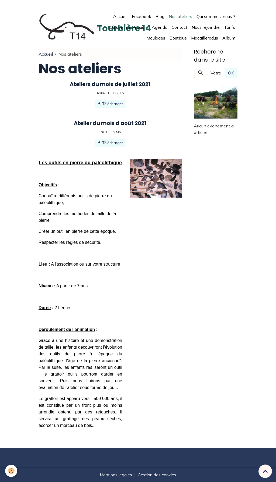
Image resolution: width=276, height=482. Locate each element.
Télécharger (110, 103)
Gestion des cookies (158, 474)
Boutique (178, 37)
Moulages (155, 37)
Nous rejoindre (206, 27)
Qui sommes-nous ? (215, 16)
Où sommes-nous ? (128, 27)
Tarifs (229, 27)
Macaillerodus (204, 37)
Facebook (141, 16)
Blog (160, 16)
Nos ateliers (180, 16)
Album (228, 37)
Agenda (159, 27)
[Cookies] (11, 471)
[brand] (67, 27)
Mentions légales (115, 474)
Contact (179, 27)
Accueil (120, 16)
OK (231, 72)
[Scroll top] (265, 471)
